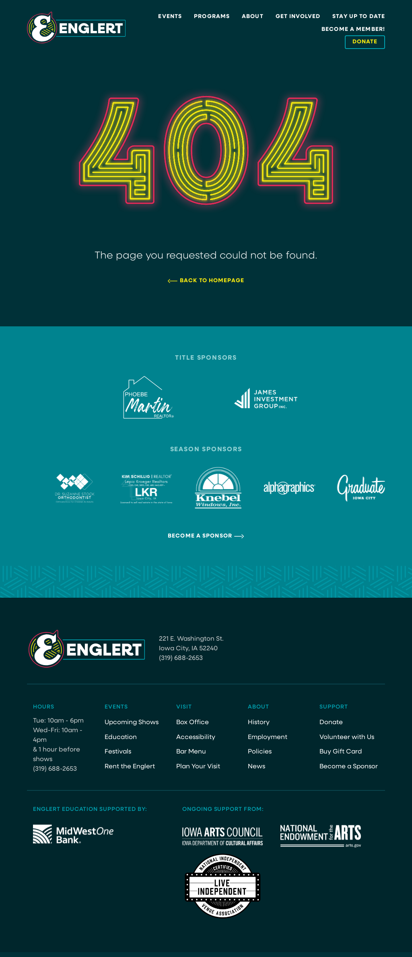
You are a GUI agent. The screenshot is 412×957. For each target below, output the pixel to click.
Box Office (192, 722)
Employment (267, 737)
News (256, 767)
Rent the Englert (130, 767)
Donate (331, 722)
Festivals (118, 752)
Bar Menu (191, 752)
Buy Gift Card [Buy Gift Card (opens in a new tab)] (340, 752)
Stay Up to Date (358, 17)
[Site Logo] (76, 28)
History (259, 722)
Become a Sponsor (200, 536)
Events (170, 17)
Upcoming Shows (132, 722)
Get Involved (298, 17)
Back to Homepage (212, 281)
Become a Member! (353, 29)
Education (121, 737)
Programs (212, 17)
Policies (260, 752)
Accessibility (195, 737)
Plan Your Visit (198, 767)
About (253, 17)
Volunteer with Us (346, 737)
